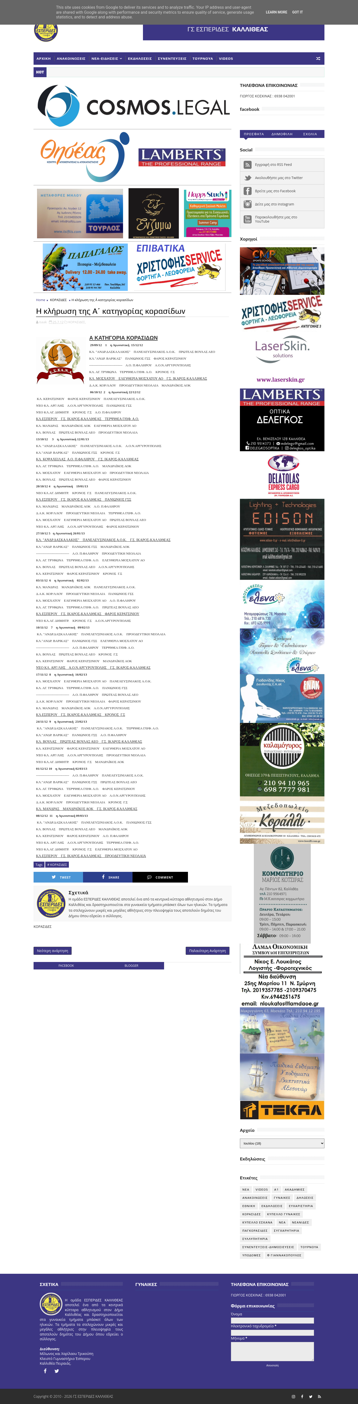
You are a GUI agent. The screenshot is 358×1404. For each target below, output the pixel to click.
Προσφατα (254, 134)
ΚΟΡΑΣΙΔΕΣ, (77, 322)
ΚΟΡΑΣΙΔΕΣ (58, 300)
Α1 (276, 1189)
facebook (66, 965)
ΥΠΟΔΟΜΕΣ (251, 1255)
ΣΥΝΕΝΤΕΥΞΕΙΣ (172, 59)
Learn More (276, 12)
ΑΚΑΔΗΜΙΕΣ (295, 1189)
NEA (245, 1189)
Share (110, 877)
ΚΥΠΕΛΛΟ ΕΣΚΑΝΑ (257, 1222)
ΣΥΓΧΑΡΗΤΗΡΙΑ (286, 1230)
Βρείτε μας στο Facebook (275, 191)
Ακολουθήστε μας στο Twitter (279, 177)
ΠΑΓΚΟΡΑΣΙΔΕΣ (255, 1230)
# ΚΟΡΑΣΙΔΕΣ (57, 864)
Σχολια (310, 134)
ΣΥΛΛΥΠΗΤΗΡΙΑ (255, 1239)
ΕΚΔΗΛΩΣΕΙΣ (140, 59)
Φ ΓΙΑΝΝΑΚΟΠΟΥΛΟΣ (284, 1255)
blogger (131, 965)
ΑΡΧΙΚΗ (44, 59)
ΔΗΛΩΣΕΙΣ (305, 1198)
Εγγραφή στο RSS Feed (273, 164)
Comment (160, 877)
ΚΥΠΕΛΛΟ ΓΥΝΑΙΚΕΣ (284, 1214)
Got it (297, 12)
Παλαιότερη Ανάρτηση (207, 950)
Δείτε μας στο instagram (274, 204)
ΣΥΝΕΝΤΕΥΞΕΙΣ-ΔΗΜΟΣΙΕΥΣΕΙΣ (268, 1247)
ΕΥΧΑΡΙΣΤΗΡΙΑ (301, 1206)
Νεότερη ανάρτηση (52, 950)
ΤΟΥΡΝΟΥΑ (203, 59)
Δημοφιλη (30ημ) (282, 135)
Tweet (61, 877)
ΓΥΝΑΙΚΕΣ (282, 1198)
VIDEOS (226, 59)
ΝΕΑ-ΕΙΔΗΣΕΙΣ (104, 59)
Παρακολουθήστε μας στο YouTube (276, 219)
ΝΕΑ (282, 1222)
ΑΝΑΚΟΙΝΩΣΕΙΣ (71, 59)
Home (40, 300)
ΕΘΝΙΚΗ (248, 1206)
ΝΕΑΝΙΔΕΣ (300, 1222)
